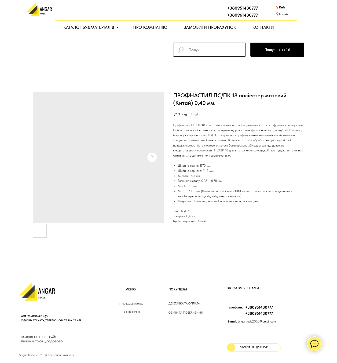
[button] (254, 347)
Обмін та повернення (185, 312)
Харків (284, 14)
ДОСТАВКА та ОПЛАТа (184, 303)
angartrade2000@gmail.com (251, 321)
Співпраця (132, 312)
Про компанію (131, 303)
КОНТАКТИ (263, 27)
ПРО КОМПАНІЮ (150, 27)
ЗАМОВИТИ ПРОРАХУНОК (210, 27)
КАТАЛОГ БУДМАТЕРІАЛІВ (89, 27)
